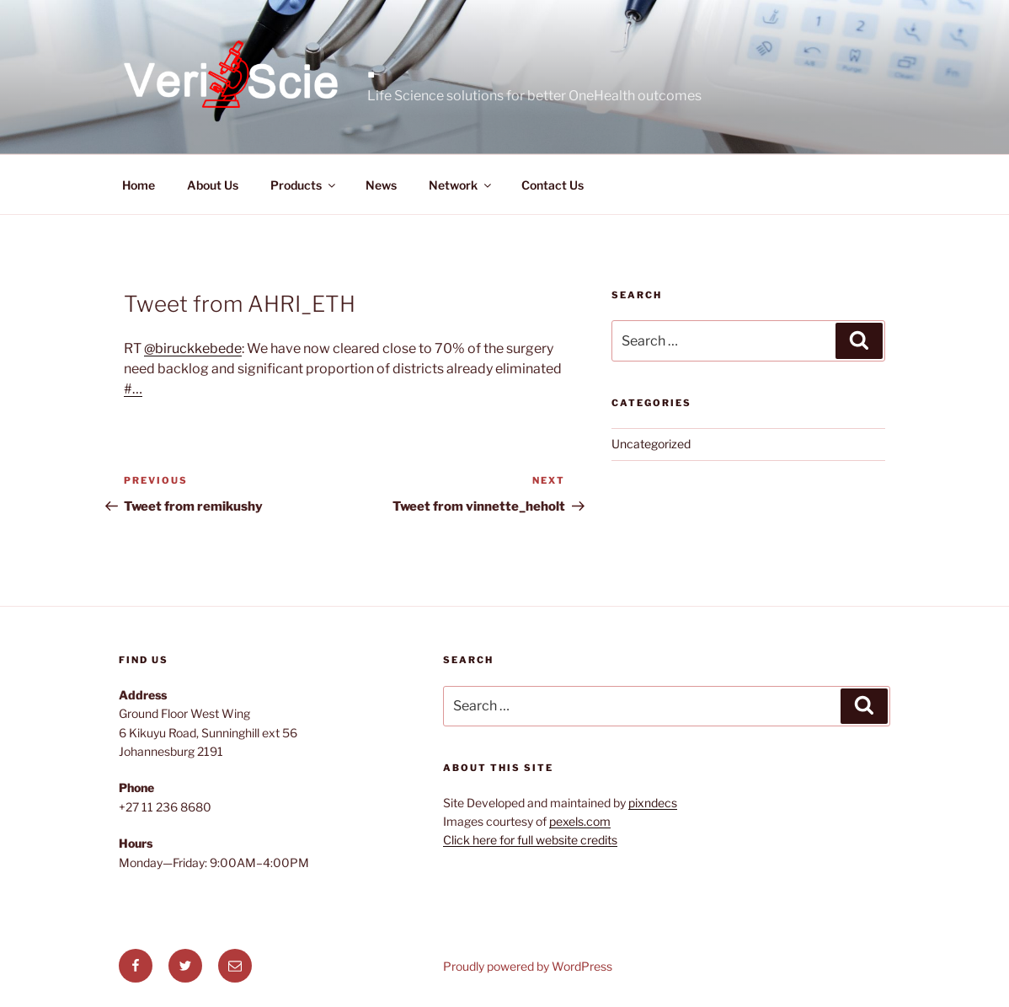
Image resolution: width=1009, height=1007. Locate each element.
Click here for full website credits (530, 840)
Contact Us (552, 185)
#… (133, 389)
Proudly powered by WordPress (527, 966)
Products (304, 185)
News (381, 185)
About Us (212, 185)
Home (138, 185)
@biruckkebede (193, 348)
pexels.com (580, 821)
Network (461, 185)
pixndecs (652, 802)
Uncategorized (651, 444)
